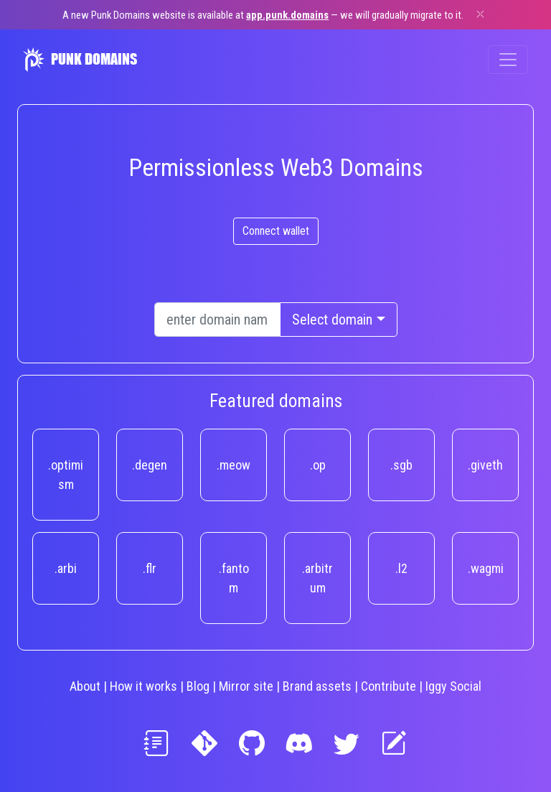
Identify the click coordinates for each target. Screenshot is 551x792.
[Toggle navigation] (508, 59)
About (85, 686)
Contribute (388, 686)
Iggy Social (453, 686)
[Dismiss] (480, 14)
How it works (143, 686)
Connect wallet (275, 231)
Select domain (332, 319)
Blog (198, 686)
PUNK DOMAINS (80, 59)
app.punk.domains (287, 15)
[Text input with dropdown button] (217, 319)
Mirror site (246, 686)
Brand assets (317, 686)
